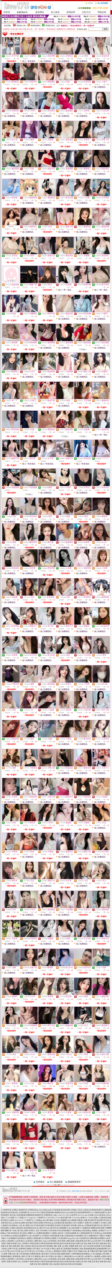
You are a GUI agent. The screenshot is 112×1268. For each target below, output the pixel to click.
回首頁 (7, 12)
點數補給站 (22, 12)
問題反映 (102, 12)
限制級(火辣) (21, 26)
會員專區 (39, 12)
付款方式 (86, 12)
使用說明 (70, 12)
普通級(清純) (50, 26)
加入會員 (55, 12)
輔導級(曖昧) (36, 26)
